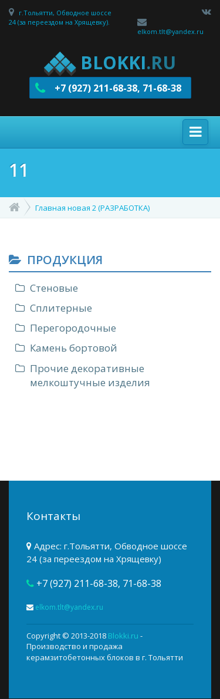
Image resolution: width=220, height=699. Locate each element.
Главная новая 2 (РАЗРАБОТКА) (92, 207)
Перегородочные (73, 328)
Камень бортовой (73, 347)
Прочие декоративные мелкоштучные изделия (90, 375)
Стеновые (54, 288)
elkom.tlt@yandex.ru (170, 31)
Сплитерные (61, 308)
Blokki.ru (123, 635)
